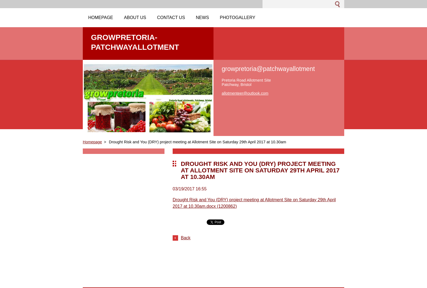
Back (186, 238)
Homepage (92, 142)
